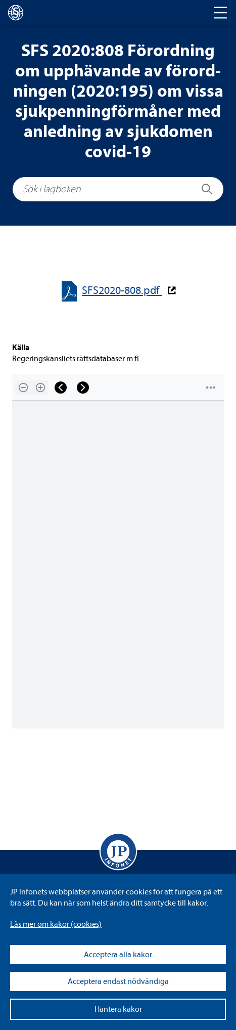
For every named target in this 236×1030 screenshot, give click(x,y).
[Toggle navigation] (220, 12)
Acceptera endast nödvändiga (118, 981)
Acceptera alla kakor (118, 954)
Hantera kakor (118, 1009)
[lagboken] (15, 12)
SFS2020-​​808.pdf (122, 290)
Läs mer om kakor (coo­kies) (56, 924)
